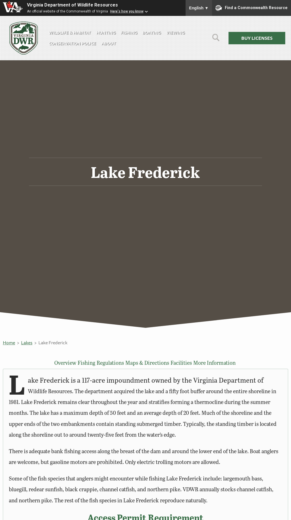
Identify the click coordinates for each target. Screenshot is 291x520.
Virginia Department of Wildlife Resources (72, 5)
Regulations (113, 363)
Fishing (129, 32)
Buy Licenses (257, 38)
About (108, 43)
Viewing (175, 32)
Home (9, 342)
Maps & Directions (150, 363)
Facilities (185, 363)
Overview (62, 363)
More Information (218, 363)
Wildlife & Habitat (70, 32)
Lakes (26, 342)
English (199, 8)
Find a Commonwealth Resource (251, 8)
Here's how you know (127, 11)
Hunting (106, 32)
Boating (151, 32)
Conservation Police (72, 43)
